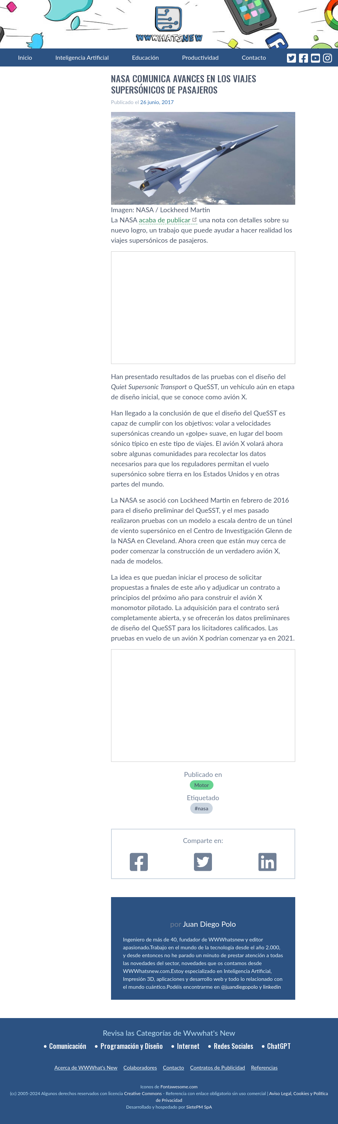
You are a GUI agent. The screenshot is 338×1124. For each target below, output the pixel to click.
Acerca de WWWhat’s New (85, 1067)
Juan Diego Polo (209, 923)
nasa (203, 808)
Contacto (254, 57)
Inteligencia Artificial (81, 57)
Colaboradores (140, 1067)
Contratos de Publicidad (217, 1067)
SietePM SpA (199, 1107)
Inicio (25, 57)
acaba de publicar (164, 220)
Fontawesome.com (179, 1086)
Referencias (264, 1067)
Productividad (200, 57)
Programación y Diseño (132, 1046)
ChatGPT (279, 1046)
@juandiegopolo (239, 987)
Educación (145, 57)
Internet (188, 1046)
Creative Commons (143, 1093)
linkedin (272, 987)
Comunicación (67, 1046)
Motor (201, 785)
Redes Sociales (233, 1046)
